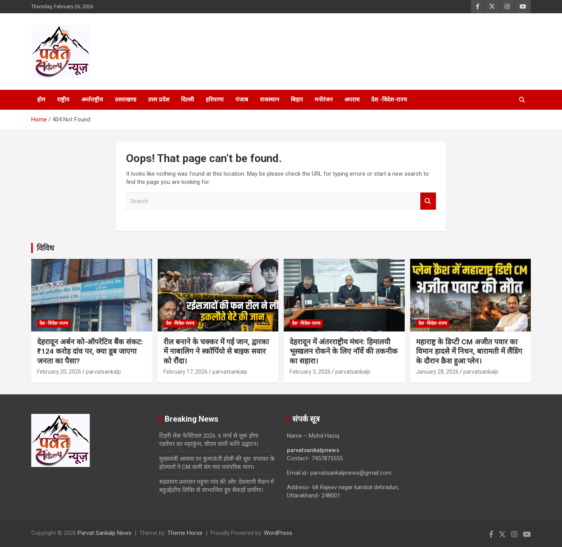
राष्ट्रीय (63, 99)
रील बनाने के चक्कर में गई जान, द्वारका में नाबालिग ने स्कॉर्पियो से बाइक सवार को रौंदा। (216, 351)
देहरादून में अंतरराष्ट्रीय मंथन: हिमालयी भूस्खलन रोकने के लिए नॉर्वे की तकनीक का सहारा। (344, 351)
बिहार (297, 99)
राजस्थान (269, 99)
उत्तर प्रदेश (158, 99)
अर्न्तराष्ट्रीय (92, 99)
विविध (45, 248)
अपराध (351, 99)
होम (41, 99)
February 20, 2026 (59, 372)
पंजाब (241, 99)
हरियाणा (215, 99)
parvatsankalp (103, 372)
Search (428, 201)
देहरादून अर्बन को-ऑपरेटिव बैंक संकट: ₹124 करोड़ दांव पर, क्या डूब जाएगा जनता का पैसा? (90, 351)
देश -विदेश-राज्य (389, 99)
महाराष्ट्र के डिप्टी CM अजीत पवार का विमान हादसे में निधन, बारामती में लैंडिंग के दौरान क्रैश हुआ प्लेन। (469, 351)
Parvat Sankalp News (105, 532)
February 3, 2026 (310, 372)
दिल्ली (187, 99)
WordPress (278, 532)
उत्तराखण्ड (125, 99)
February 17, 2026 (186, 372)
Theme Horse (185, 532)
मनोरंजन (324, 99)
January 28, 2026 (437, 372)
